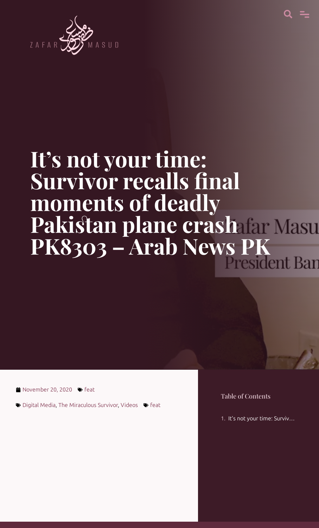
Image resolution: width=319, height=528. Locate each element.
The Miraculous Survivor (88, 405)
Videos (129, 405)
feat (89, 389)
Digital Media (39, 405)
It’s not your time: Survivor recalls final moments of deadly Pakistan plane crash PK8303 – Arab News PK (262, 418)
